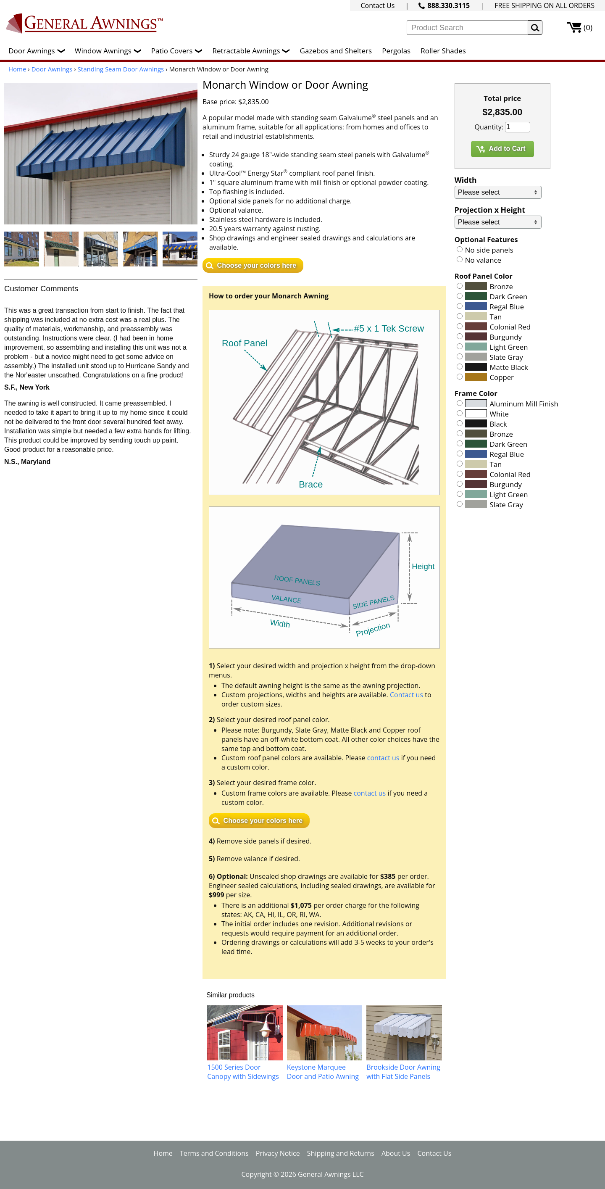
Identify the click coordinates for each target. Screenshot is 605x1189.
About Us (395, 1153)
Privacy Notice (278, 1153)
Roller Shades (443, 50)
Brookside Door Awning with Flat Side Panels (403, 1071)
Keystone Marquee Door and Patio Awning (323, 1071)
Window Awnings (110, 50)
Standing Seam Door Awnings (121, 69)
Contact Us (377, 5)
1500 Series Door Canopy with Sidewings (243, 1071)
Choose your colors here (257, 265)
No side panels (489, 250)
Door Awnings (38, 50)
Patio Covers (179, 50)
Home (17, 69)
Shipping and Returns (340, 1153)
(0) (588, 27)
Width (466, 180)
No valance (483, 260)
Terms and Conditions (214, 1153)
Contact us (406, 694)
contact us (383, 757)
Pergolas (396, 50)
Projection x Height (490, 210)
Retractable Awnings (253, 50)
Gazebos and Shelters (336, 50)
